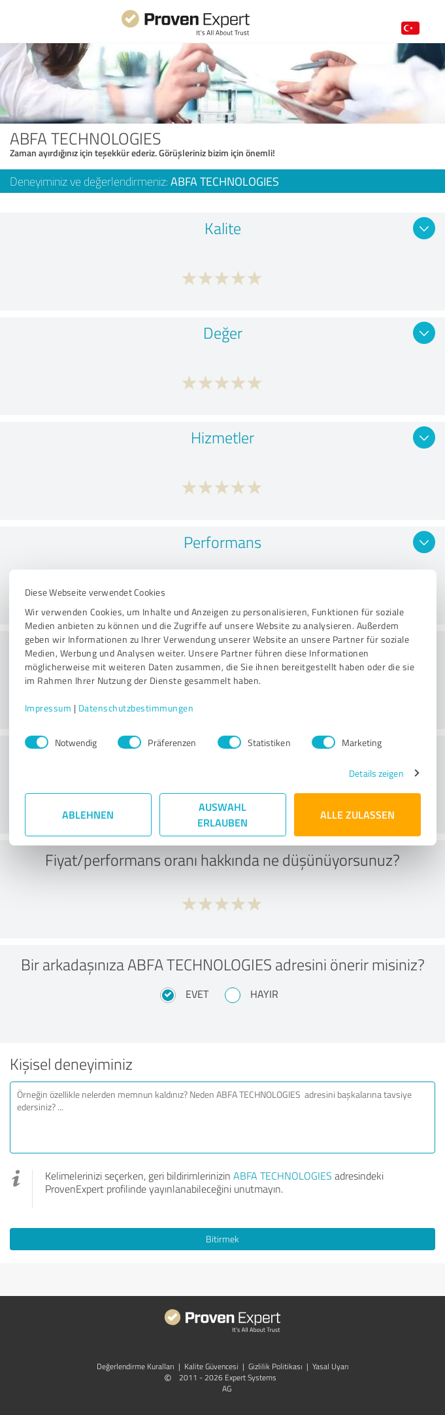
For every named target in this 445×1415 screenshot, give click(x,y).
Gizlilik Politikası (275, 1366)
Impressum (48, 708)
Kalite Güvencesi (211, 1366)
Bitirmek (222, 1239)
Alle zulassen (357, 814)
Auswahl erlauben (222, 814)
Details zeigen (376, 773)
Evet (197, 994)
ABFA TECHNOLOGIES (282, 1175)
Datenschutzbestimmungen (136, 708)
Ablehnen (88, 814)
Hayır (264, 994)
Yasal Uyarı (330, 1366)
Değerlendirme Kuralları (135, 1366)
